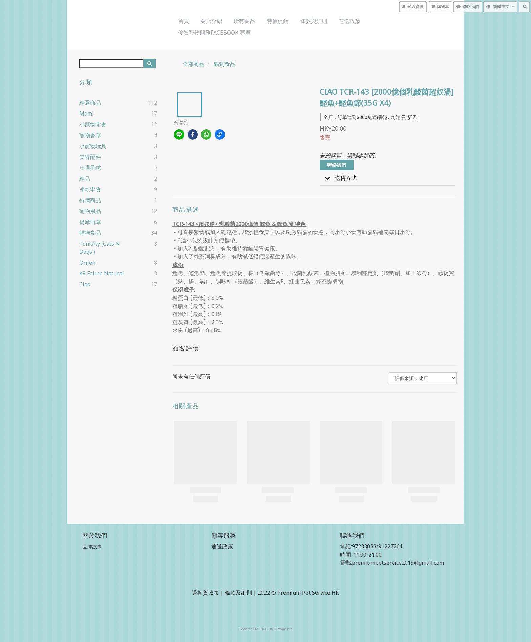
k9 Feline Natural (101, 273)
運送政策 (349, 21)
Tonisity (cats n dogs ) (99, 247)
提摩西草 (90, 222)
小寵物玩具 (92, 146)
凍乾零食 (90, 189)
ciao (84, 284)
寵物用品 (90, 211)
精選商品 (90, 102)
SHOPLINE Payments (275, 629)
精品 (84, 178)
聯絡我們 (336, 165)
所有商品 (244, 21)
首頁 (183, 21)
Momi (86, 113)
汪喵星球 (90, 167)
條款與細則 (313, 21)
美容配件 (90, 157)
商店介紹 (211, 21)
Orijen (87, 262)
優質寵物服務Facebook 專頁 (214, 32)
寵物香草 (90, 135)
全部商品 (193, 64)
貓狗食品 (90, 232)
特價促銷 (278, 21)
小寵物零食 (92, 124)
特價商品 (90, 200)
